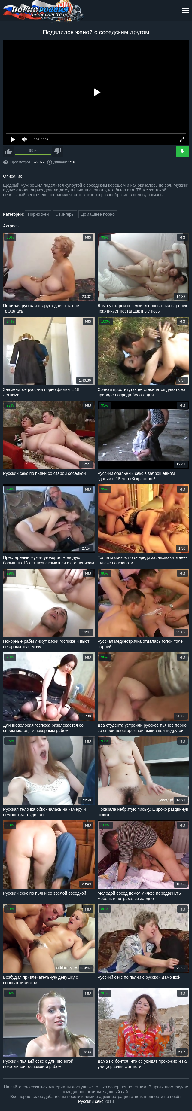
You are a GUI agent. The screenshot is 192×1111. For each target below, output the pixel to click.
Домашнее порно (98, 214)
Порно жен (38, 214)
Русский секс (90, 1101)
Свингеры (65, 214)
